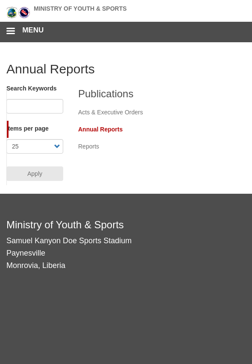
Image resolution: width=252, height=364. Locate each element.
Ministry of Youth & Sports (80, 8)
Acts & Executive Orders (110, 112)
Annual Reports (100, 129)
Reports (88, 146)
